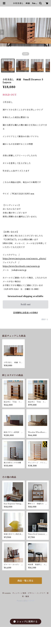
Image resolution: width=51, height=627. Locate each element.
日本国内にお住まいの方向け (25, 312)
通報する (44, 319)
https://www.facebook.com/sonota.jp (21, 266)
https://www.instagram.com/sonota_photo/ (24, 258)
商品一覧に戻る (26, 580)
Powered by (25, 601)
